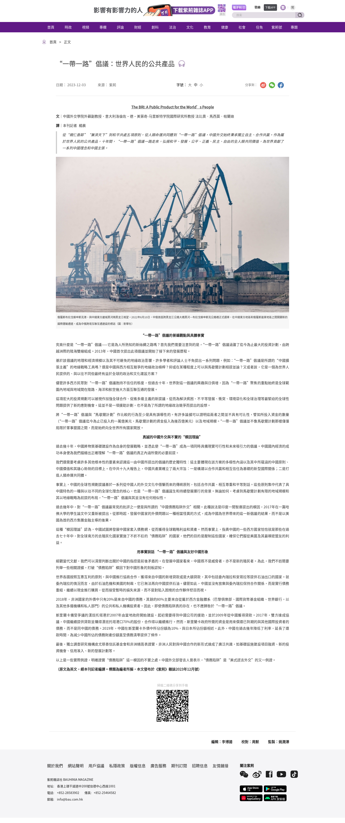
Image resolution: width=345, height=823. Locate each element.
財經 (137, 27)
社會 (242, 27)
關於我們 (55, 765)
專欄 (102, 27)
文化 (189, 27)
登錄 (257, 7)
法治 (172, 27)
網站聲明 (76, 765)
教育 (207, 27)
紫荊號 (277, 27)
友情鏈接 (220, 765)
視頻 (85, 27)
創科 (155, 27)
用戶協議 (96, 765)
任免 (259, 27)
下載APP (270, 7)
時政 (68, 27)
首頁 (50, 27)
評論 (120, 27)
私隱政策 (117, 765)
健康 (224, 27)
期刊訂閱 (179, 765)
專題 (294, 27)
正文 (67, 42)
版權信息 (138, 765)
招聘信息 (200, 765)
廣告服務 (158, 765)
